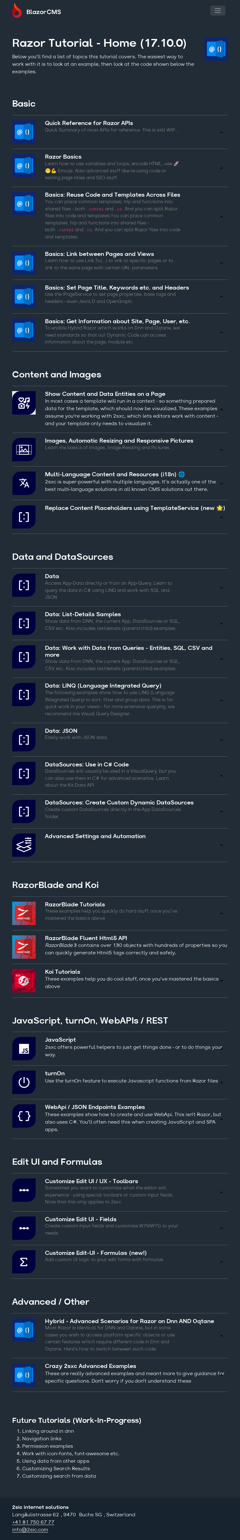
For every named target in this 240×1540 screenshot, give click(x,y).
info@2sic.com (30, 1530)
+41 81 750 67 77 (33, 1522)
